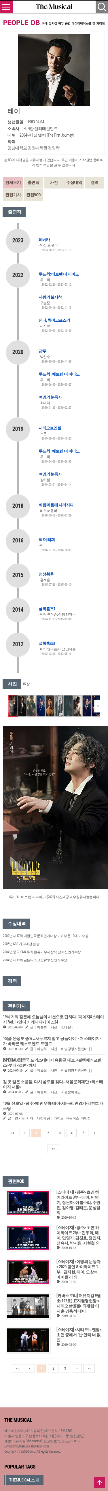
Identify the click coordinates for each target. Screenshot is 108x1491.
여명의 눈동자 (50, 397)
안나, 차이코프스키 (54, 320)
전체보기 (13, 182)
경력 (94, 182)
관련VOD (33, 195)
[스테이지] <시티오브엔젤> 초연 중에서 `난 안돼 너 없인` (78, 1334)
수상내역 (74, 182)
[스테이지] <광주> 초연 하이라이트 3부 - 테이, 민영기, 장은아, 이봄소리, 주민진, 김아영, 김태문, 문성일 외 (78, 1202)
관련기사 (13, 195)
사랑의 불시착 (50, 297)
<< (12, 1133)
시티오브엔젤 (50, 428)
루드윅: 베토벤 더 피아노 (59, 274)
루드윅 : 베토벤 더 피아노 (59, 374)
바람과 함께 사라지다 (56, 505)
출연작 (33, 182)
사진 (54, 182)
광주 (42, 351)
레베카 (44, 239)
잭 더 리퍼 (47, 539)
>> (53, 1149)
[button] (98, 706)
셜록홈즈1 (47, 608)
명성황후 (46, 574)
